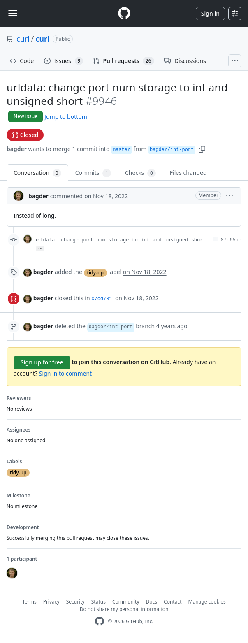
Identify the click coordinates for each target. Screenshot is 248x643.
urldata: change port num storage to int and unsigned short (120, 240)
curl (23, 39)
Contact (172, 601)
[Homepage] (124, 13)
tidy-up (95, 272)
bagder (17, 149)
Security (75, 601)
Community (125, 601)
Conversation (37, 173)
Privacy (51, 601)
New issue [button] (25, 116)
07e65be (231, 240)
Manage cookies (207, 601)
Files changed (188, 172)
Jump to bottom (65, 117)
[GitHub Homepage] (99, 621)
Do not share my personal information (124, 609)
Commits (93, 173)
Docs (152, 601)
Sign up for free (42, 362)
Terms (29, 601)
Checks (140, 173)
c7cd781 (101, 299)
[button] (202, 148)
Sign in (210, 13)
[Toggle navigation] (13, 13)
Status (98, 601)
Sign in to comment (65, 373)
